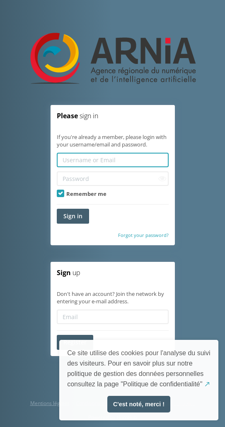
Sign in (72, 216)
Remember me (81, 194)
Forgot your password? (143, 235)
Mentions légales (50, 403)
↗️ (207, 384)
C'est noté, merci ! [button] (139, 404)
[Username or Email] (113, 160)
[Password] (113, 178)
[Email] (113, 317)
